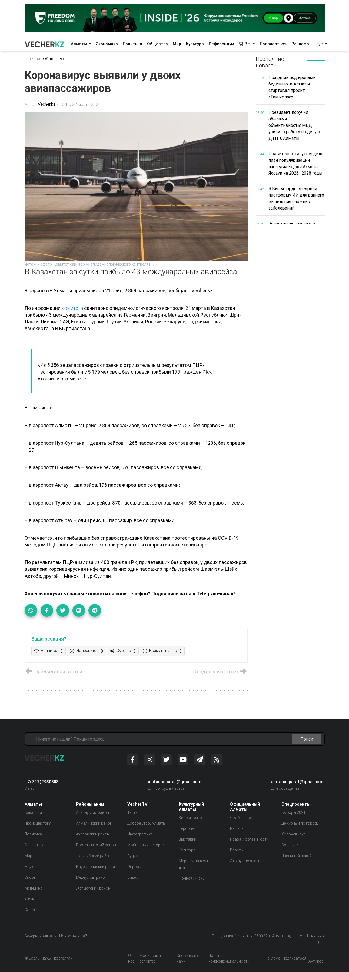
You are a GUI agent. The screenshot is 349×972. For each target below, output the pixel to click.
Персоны (187, 828)
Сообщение (240, 817)
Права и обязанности (249, 839)
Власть (236, 850)
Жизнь (30, 899)
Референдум (221, 43)
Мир (177, 43)
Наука (30, 866)
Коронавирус (293, 834)
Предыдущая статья (53, 672)
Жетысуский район (93, 888)
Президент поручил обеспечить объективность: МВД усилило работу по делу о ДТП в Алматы (294, 125)
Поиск (306, 739)
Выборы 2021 (293, 812)
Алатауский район (92, 812)
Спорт (30, 877)
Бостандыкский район (96, 844)
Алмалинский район (94, 823)
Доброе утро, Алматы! (147, 823)
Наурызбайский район (96, 866)
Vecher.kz (47, 104)
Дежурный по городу (299, 823)
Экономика (107, 43)
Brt (245, 43)
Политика (132, 43)
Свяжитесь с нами (188, 958)
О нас (30, 788)
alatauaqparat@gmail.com (174, 781)
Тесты (132, 812)
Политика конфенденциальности (229, 958)
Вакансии (33, 812)
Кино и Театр (190, 817)
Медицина (33, 888)
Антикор (316, 961)
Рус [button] (320, 44)
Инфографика (140, 834)
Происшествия (38, 823)
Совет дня (290, 844)
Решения (238, 828)
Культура (195, 43)
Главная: (33, 59)
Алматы (79, 43)
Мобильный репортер (146, 844)
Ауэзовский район (92, 834)
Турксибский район (93, 855)
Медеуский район (91, 877)
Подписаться (273, 43)
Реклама (300, 43)
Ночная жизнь (192, 878)
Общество (157, 43)
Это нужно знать (245, 860)
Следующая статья (220, 672)
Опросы (134, 866)
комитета (73, 308)
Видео (132, 877)
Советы (31, 909)
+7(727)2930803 (42, 781)
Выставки (187, 839)
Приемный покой (296, 855)
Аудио (132, 855)
